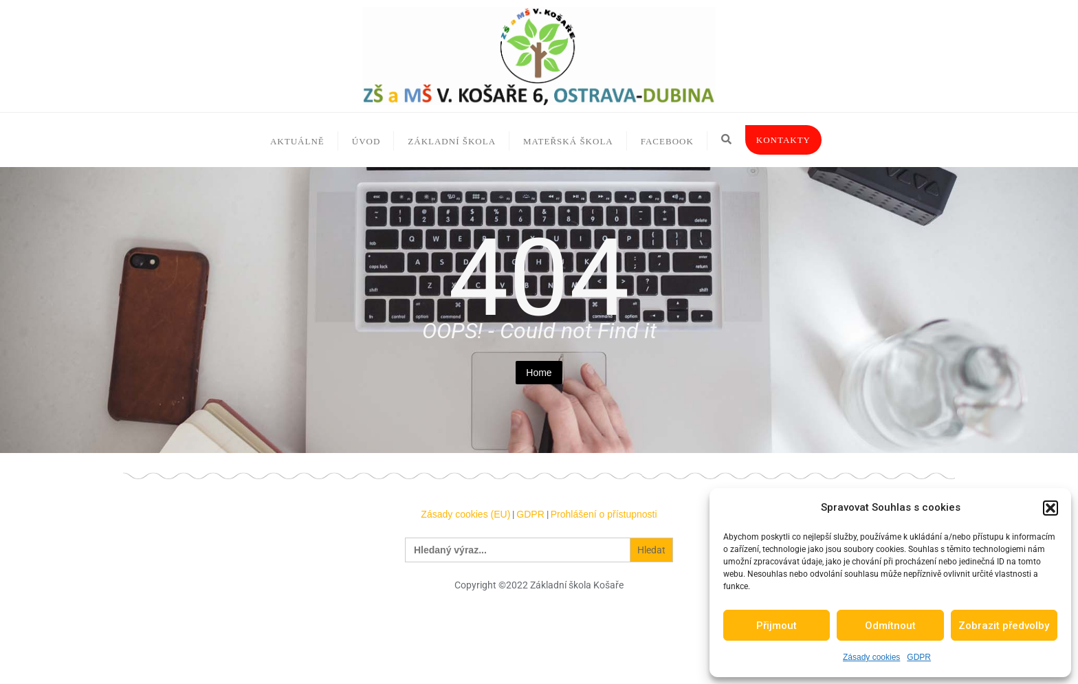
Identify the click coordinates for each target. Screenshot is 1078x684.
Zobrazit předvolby (1003, 625)
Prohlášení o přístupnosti (604, 514)
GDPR (919, 657)
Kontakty (783, 140)
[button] (1050, 508)
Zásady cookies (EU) (465, 514)
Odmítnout (890, 625)
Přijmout (776, 625)
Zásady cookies (871, 657)
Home (538, 372)
